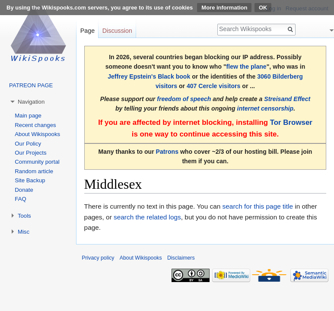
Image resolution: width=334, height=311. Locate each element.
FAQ (20, 199)
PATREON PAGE (31, 85)
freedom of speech (184, 98)
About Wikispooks (37, 134)
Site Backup (30, 180)
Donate (24, 190)
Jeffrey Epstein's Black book (149, 76)
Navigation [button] (31, 101)
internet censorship (265, 108)
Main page (28, 115)
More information (224, 7)
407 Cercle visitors (213, 86)
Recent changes (35, 125)
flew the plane (246, 66)
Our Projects (30, 152)
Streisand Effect (287, 98)
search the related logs (147, 217)
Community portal (37, 162)
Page (87, 30)
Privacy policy (98, 258)
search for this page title (258, 206)
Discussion (117, 30)
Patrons (167, 151)
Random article (34, 171)
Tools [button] (24, 216)
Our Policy (28, 143)
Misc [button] (23, 231)
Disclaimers (181, 258)
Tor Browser (291, 122)
